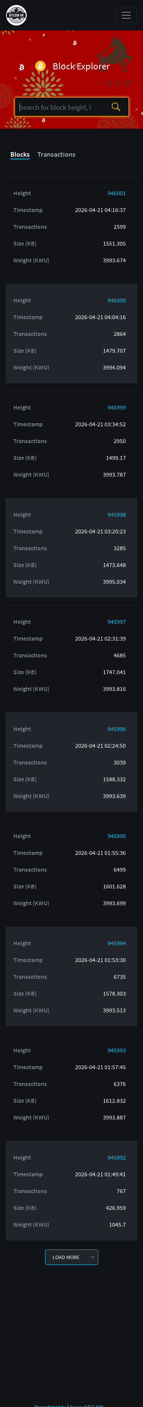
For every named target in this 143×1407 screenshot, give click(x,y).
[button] (71, 1257)
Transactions (56, 154)
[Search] (58, 107)
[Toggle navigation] (126, 15)
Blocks (20, 154)
